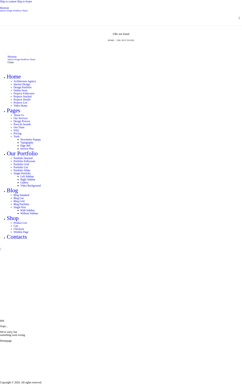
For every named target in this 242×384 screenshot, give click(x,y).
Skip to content (8, 1)
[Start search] (239, 18)
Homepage (6, 340)
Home (111, 40)
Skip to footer (24, 1)
